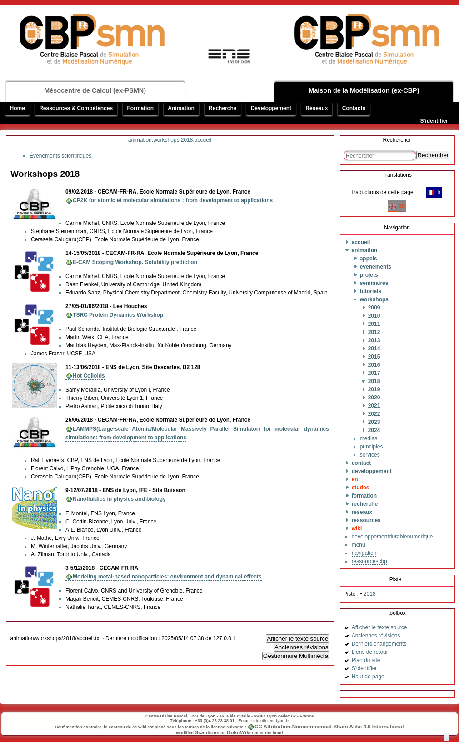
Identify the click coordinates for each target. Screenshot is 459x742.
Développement (271, 108)
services (370, 455)
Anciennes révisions (301, 647)
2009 (374, 307)
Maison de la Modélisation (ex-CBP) (364, 90)
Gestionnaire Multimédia (296, 655)
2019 (374, 389)
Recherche (222, 108)
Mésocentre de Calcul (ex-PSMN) (95, 90)
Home (17, 108)
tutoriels (370, 291)
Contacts (353, 108)
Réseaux (316, 108)
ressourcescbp (369, 561)
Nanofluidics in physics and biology (119, 499)
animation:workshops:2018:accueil (169, 140)
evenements (375, 267)
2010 (374, 316)
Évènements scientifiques (60, 156)
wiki (357, 528)
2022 (374, 414)
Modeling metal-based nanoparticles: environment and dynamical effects (167, 576)
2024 (374, 430)
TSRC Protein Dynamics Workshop (118, 315)
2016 (374, 365)
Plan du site (366, 660)
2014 (374, 348)
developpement (372, 471)
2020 (374, 397)
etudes (360, 487)
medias (369, 438)
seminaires (374, 283)
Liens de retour (370, 652)
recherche (365, 504)
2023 (374, 422)
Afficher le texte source (297, 638)
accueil (361, 242)
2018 (374, 381)
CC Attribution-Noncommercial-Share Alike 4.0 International (329, 726)
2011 (374, 324)
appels (368, 258)
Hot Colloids (89, 376)
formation (364, 496)
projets (369, 275)
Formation (140, 108)
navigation (364, 553)
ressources (366, 520)
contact (361, 463)
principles (371, 446)
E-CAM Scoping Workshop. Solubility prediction (135, 262)
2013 (374, 340)
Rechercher (433, 155)
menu (358, 545)
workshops (374, 299)
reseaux (362, 512)
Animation (181, 108)
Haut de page (368, 676)
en (397, 206)
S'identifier (434, 121)
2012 (374, 332)
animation (365, 250)
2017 (374, 373)
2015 (374, 357)
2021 (374, 406)
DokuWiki (239, 732)
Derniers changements (379, 644)
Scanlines (207, 732)
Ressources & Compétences (76, 108)
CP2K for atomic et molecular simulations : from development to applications (173, 200)
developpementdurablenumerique (392, 536)
